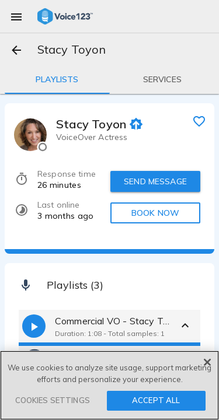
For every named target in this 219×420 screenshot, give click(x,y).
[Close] (207, 362)
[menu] (16, 16)
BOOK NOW (155, 213)
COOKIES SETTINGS (52, 400)
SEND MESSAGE (155, 181)
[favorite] (199, 120)
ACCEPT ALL (156, 400)
